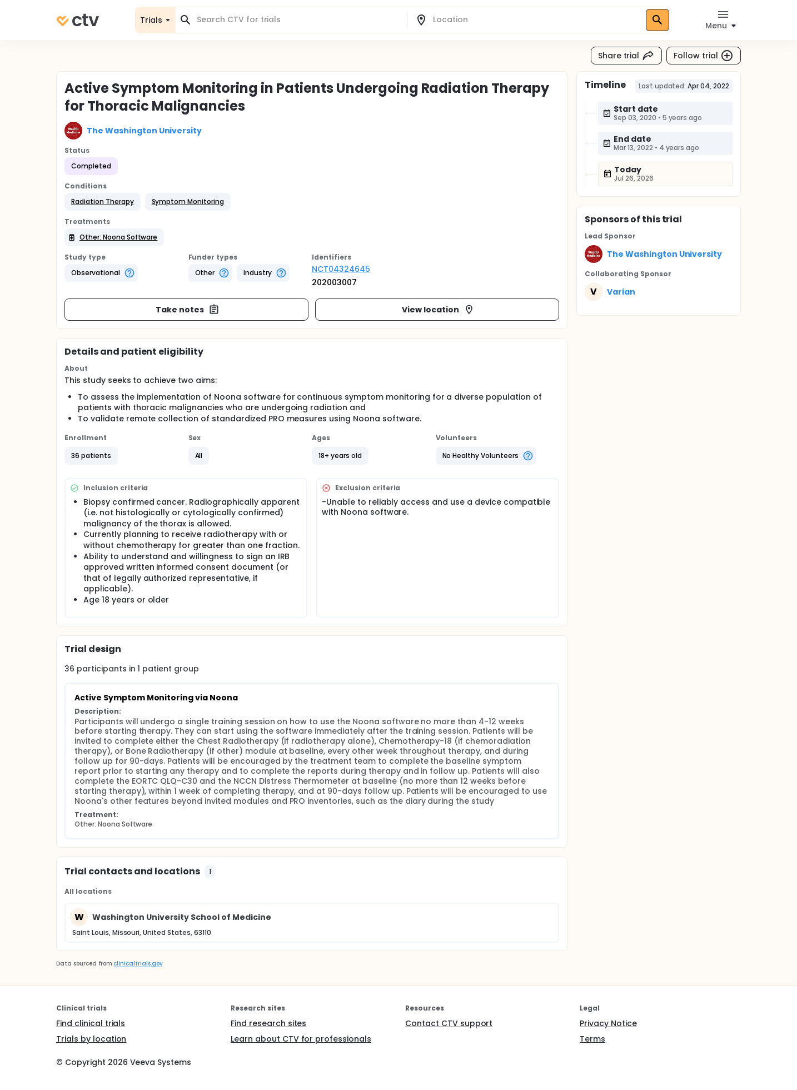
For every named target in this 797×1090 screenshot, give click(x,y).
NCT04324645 (341, 269)
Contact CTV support (448, 1023)
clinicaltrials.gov (137, 963)
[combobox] (298, 19)
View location (438, 309)
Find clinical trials (90, 1023)
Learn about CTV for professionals (301, 1039)
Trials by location (91, 1039)
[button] (102, 202)
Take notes (188, 309)
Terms (592, 1039)
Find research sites (268, 1023)
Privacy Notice (608, 1023)
